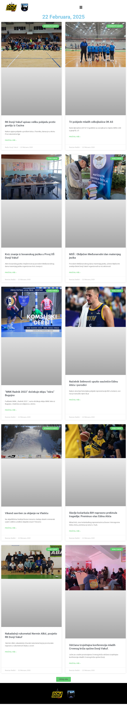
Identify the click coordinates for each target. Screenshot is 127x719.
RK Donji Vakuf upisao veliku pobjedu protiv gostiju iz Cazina (30, 124)
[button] (80, 7)
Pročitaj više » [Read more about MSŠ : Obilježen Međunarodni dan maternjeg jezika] (75, 272)
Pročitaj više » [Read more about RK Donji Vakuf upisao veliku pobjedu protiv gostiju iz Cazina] (10, 140)
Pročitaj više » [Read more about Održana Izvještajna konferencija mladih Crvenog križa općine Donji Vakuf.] (75, 663)
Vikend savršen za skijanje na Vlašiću (26, 513)
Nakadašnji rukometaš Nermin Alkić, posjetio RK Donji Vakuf (31, 635)
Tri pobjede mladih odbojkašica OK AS (91, 121)
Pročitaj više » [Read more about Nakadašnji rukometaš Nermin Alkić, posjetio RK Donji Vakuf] (10, 652)
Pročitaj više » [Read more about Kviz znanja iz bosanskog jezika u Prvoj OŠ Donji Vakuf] (10, 272)
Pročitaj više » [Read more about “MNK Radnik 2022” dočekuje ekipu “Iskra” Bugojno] (10, 410)
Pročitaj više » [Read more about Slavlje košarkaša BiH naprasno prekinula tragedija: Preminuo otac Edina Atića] (75, 531)
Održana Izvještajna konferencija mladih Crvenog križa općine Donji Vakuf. (92, 647)
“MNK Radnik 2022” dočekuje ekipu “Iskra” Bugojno (29, 393)
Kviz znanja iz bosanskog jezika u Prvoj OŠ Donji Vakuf (29, 256)
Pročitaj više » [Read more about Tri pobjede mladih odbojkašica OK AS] (75, 137)
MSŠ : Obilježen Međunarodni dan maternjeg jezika (95, 256)
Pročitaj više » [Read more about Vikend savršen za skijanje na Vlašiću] (10, 528)
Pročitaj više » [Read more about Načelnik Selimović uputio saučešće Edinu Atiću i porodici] (75, 400)
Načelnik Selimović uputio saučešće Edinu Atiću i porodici (93, 383)
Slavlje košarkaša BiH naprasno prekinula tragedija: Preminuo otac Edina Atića (93, 514)
